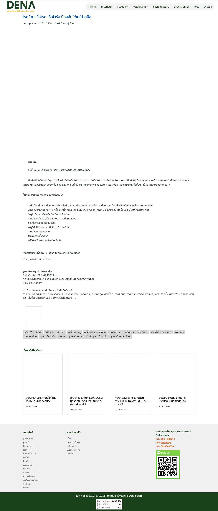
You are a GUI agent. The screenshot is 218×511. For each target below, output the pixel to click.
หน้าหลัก (92, 6)
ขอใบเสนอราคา (140, 6)
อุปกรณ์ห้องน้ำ (28, 438)
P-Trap (26, 472)
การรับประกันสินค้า (74, 442)
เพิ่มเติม (208, 6)
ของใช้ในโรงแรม (161, 6)
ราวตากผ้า (27, 484)
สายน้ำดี (26, 457)
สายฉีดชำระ (27, 465)
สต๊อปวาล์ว (27, 450)
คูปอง (196, 6)
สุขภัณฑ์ (26, 442)
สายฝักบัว (26, 468)
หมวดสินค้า (123, 6)
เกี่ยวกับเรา (106, 6)
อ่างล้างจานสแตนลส (31, 480)
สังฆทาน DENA (181, 6)
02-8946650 (167, 446)
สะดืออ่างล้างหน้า (29, 453)
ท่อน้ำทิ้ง (26, 461)
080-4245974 (168, 439)
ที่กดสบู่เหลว (27, 446)
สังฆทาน (26, 487)
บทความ (70, 453)
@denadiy (166, 442)
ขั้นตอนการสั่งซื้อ (73, 450)
